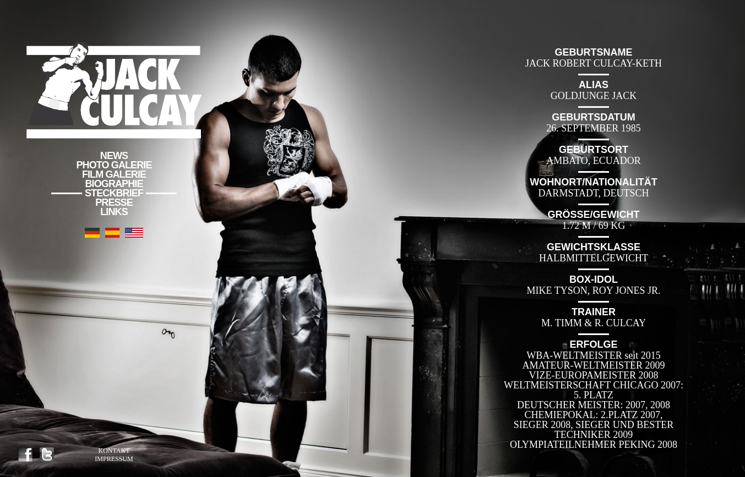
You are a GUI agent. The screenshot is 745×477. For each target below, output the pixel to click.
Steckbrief (114, 193)
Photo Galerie (114, 165)
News (114, 155)
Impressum (114, 459)
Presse (114, 202)
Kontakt (113, 450)
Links (114, 211)
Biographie (114, 183)
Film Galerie (114, 174)
